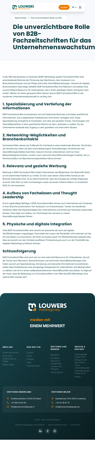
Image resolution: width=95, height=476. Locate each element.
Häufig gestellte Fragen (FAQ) (81, 355)
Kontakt (70, 7)
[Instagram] (54, 431)
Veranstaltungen (33, 366)
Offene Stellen (8, 364)
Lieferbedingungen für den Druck (82, 372)
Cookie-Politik (75, 425)
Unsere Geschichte (10, 352)
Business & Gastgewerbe (56, 362)
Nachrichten (20, 18)
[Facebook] (47, 431)
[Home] (47, 308)
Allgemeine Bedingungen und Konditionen (30, 425)
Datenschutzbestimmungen (57, 425)
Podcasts (30, 359)
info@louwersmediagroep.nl (22, 407)
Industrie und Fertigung (56, 367)
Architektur (55, 358)
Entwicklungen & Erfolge (9, 360)
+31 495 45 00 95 (18, 403)
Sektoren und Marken (59, 348)
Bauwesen (55, 355)
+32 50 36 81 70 (62, 403)
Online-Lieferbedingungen (82, 366)
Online (29, 356)
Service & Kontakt (80, 348)
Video (29, 362)
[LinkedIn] (40, 431)
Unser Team (8, 356)
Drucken (30, 352)
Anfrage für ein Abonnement (81, 361)
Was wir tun (34, 347)
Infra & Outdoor (57, 372)
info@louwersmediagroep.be (67, 407)
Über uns (8, 347)
